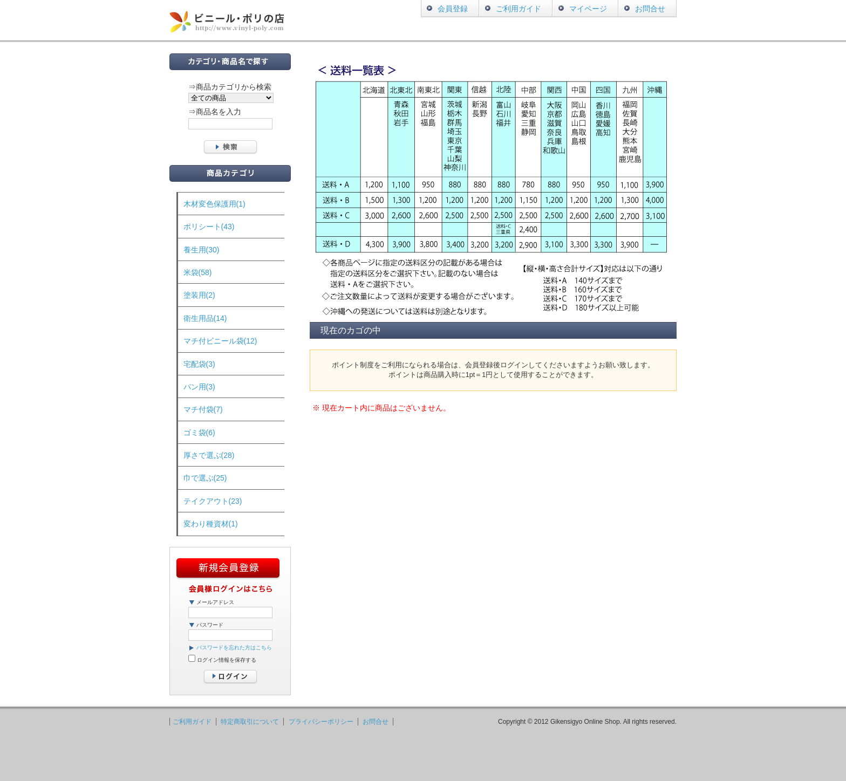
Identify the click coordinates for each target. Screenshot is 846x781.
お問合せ (650, 8)
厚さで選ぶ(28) (209, 455)
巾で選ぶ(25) (205, 478)
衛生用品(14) (205, 318)
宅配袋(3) (199, 364)
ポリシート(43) (209, 226)
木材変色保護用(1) (214, 204)
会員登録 (453, 8)
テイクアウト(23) (212, 501)
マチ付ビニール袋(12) (220, 341)
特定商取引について (250, 721)
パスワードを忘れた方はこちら (234, 647)
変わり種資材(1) (210, 523)
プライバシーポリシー (321, 721)
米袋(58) (197, 272)
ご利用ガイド (518, 8)
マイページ (588, 8)
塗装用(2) (199, 295)
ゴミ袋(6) (199, 432)
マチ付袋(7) (203, 409)
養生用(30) (201, 249)
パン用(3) (199, 386)
